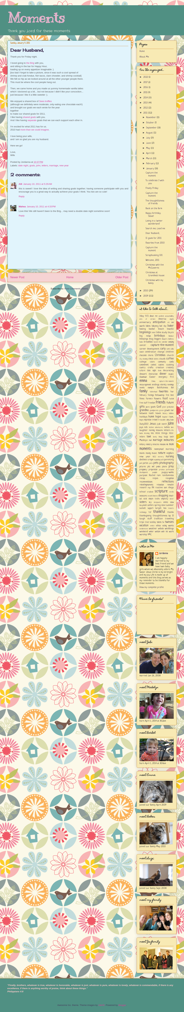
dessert (143, 374)
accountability (169, 316)
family (143, 391)
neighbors (170, 453)
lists (152, 433)
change (160, 352)
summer (170, 505)
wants (171, 525)
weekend (143, 531)
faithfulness (162, 387)
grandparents (154, 410)
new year (64, 165)
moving (148, 453)
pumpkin (154, 472)
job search (163, 424)
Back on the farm (154, 208)
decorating (168, 370)
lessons (159, 430)
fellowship (159, 395)
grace (164, 407)
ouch (162, 460)
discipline (171, 374)
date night (23, 165)
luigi (166, 436)
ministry (149, 444)
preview (162, 470)
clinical (150, 359)
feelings (151, 395)
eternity (163, 385)
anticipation (159, 322)
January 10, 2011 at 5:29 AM (37, 184)
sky (150, 502)
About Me (144, 57)
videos (158, 526)
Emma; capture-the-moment (163, 381)
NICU (154, 457)
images (141, 420)
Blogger (122, 1005)
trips (141, 522)
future (170, 402)
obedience (143, 459)
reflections (168, 481)
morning (170, 449)
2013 (145, 102)
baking (142, 329)
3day (141, 316)
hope (158, 416)
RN (153, 487)
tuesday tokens (155, 522)
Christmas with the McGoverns (155, 266)
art (169, 322)
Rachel (152, 475)
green (161, 410)
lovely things (157, 437)
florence (149, 399)
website (161, 528)
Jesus (153, 423)
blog (151, 339)
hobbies (171, 413)
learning (152, 430)
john (38, 165)
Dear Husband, (27, 50)
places (164, 466)
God (159, 406)
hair (172, 410)
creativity (170, 367)
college (142, 362)
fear (172, 392)
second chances (153, 496)
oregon (150, 459)
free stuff (143, 403)
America (162, 319)
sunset (142, 508)
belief (154, 333)
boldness (171, 339)
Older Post (121, 277)
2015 (145, 92)
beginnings (145, 332)
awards (142, 326)
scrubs (171, 492)
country (142, 367)
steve (163, 505)
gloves (148, 407)
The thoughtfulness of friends (155, 202)
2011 (145, 113)
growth (167, 410)
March (149, 158)
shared (26, 117)
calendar (164, 342)
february (142, 395)
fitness (141, 399)
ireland (154, 420)
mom (171, 444)
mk (167, 444)
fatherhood (153, 392)
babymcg (155, 326)
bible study (161, 332)
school (142, 491)
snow (172, 502)
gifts (142, 406)
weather (153, 528)
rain (159, 475)
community (162, 362)
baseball (152, 329)
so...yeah (143, 505)
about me (153, 316)
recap (142, 478)
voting (164, 526)
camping (171, 342)
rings (149, 488)
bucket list (157, 342)
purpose (143, 475)
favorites (163, 391)
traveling (169, 518)
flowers (157, 398)
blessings (143, 339)
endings (155, 384)
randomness (168, 475)
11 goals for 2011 (153, 238)
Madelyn (143, 440)
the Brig (30, 63)
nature (161, 453)
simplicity (164, 499)
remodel (170, 485)
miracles (156, 444)
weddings (169, 528)
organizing (157, 460)
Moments (36, 18)
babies (148, 326)
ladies (167, 427)
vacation (143, 525)
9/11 (147, 316)
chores (150, 355)
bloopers (164, 339)
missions (162, 444)
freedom (151, 403)
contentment (144, 365)
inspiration (147, 420)
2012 (145, 108)
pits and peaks (154, 466)
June (149, 143)
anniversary (145, 322)
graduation (170, 407)
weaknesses (143, 529)
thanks (170, 512)
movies (142, 453)
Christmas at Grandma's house (155, 274)
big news (145, 336)
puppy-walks (168, 472)
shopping (163, 495)
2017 (145, 82)
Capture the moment (152, 174)
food (165, 398)
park (140, 463)
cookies (161, 365)
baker (171, 325)
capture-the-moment (162, 345)
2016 (146, 87)
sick (145, 498)
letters (45, 165)
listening (146, 433)
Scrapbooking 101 (154, 255)
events (142, 388)
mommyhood (159, 449)
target (158, 508)
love (149, 436)
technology (142, 512)
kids (146, 427)
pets (155, 463)
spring (157, 505)
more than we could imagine (34, 129)
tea (164, 508)
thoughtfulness (160, 515)
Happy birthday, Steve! (153, 214)
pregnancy (143, 469)
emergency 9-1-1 (166, 377)
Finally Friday (152, 188)
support (150, 508)
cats (172, 349)
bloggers (157, 339)
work (171, 531)
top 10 (171, 516)
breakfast (148, 342)
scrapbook (150, 492)
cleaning (145, 359)
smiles (165, 502)
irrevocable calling (163, 420)
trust (147, 522)
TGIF (149, 512)
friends (160, 403)
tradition (158, 518)
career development (149, 349)
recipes (155, 478)
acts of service (147, 319)
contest (153, 365)
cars (168, 349)
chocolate (143, 355)
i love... (171, 417)
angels (172, 319)
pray (171, 466)
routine (159, 487)
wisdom (157, 531)
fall (172, 387)
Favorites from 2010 (155, 243)
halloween (143, 413)
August (149, 133)
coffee (170, 358)
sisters (142, 502)
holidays (143, 417)
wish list (164, 531)
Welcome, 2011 (152, 260)
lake (172, 427)
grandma (144, 410)
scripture (161, 491)
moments (145, 449)
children (170, 352)
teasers (171, 508)
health (151, 413)
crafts (150, 367)
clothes (156, 359)
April (148, 153)
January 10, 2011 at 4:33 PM (41, 206)
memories (169, 440)
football (171, 399)
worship (143, 534)
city (140, 359)
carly (163, 348)
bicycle (171, 332)
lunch (172, 437)
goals (33, 117)
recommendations (145, 482)
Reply (21, 196)
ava (172, 322)
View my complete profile (151, 587)
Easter (152, 377)
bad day (163, 326)
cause (141, 352)
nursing (170, 456)
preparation (153, 469)
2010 (146, 290)
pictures (142, 466)
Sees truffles (45, 101)
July (148, 138)
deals (159, 371)
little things (161, 433)
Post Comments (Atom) (76, 288)
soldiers (151, 505)
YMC (150, 534)
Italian (172, 420)
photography (166, 463)
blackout (171, 336)
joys (141, 427)
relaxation (160, 485)
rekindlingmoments (146, 485)
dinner (163, 374)
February (151, 163)
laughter (143, 430)
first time (170, 395)
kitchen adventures (156, 427)
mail (150, 440)
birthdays (159, 335)
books (141, 342)
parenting (169, 459)
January (150, 168)
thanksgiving (145, 515)
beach (161, 329)
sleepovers (157, 502)
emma (143, 381)
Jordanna (163, 553)
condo (171, 362)
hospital (164, 417)
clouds (162, 359)
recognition (169, 478)
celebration (150, 352)
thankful (159, 512)
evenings (170, 385)
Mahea (22, 206)
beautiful (170, 329)
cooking (170, 364)
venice (152, 526)
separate (32, 120)
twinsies (169, 522)
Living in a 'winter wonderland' (154, 222)
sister (172, 499)
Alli (20, 184)
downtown (143, 377)
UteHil (101, 1005)
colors (152, 362)
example (151, 388)
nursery (161, 457)
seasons (143, 495)
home (151, 416)
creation (160, 367)
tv (163, 522)
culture (142, 370)
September (151, 127)
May (148, 148)
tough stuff (145, 518)
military (142, 444)
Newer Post (17, 277)
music (154, 453)
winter (151, 531)
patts (151, 463)
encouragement (145, 385)
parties (145, 463)
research (142, 487)
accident (161, 316)
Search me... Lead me (155, 228)
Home (70, 277)
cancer (142, 345)
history (165, 413)
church (170, 355)
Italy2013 (143, 424)
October (150, 122)
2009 (146, 296)
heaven (158, 413)
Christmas (160, 355)
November (151, 117)
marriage (53, 165)
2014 (145, 97)
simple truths (154, 499)
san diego (169, 487)
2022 (146, 77)
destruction (153, 374)
